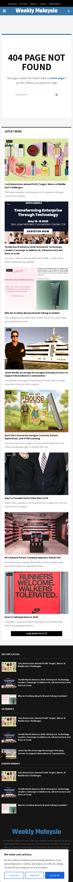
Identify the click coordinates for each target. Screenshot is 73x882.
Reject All (34, 875)
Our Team (24, 4)
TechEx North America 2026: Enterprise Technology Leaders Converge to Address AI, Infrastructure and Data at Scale (34, 250)
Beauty (9, 141)
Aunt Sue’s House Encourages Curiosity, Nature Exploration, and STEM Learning (31, 437)
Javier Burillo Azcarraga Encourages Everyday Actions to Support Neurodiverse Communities (36, 374)
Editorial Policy (55, 4)
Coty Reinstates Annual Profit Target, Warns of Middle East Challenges (35, 186)
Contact (43, 4)
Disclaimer (12, 4)
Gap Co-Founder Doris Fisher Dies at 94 (26, 498)
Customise (14, 875)
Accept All (54, 875)
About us (33, 4)
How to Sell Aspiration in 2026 (21, 617)
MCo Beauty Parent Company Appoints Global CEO (33, 557)
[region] (34, 865)
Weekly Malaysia (36, 11)
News (9, 204)
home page (57, 78)
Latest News (13, 131)
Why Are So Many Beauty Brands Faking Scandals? (32, 313)
